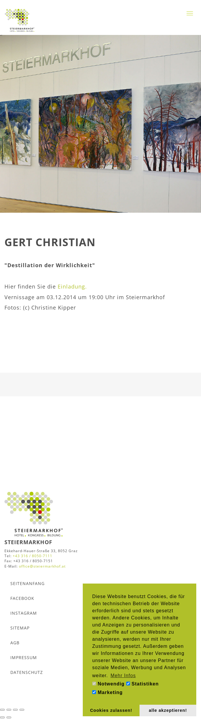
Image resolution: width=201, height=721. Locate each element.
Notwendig (108, 683)
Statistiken (142, 683)
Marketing (107, 692)
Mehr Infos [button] (123, 675)
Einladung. (72, 286)
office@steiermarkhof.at (42, 566)
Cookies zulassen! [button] (111, 710)
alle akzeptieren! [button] (168, 710)
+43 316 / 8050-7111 (32, 555)
